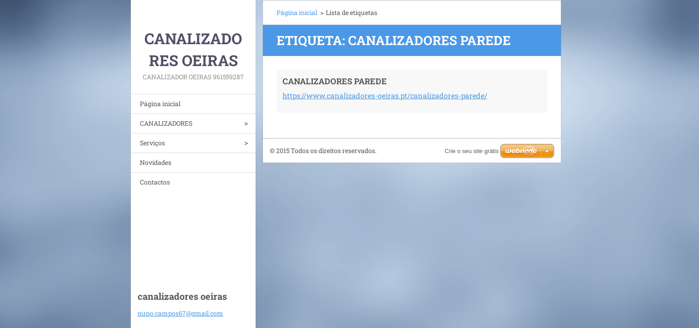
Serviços (152, 142)
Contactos (155, 182)
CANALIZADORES (166, 123)
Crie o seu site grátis (472, 151)
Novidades (155, 162)
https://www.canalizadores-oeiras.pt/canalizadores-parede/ (385, 95)
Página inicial (160, 103)
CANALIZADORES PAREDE (335, 81)
